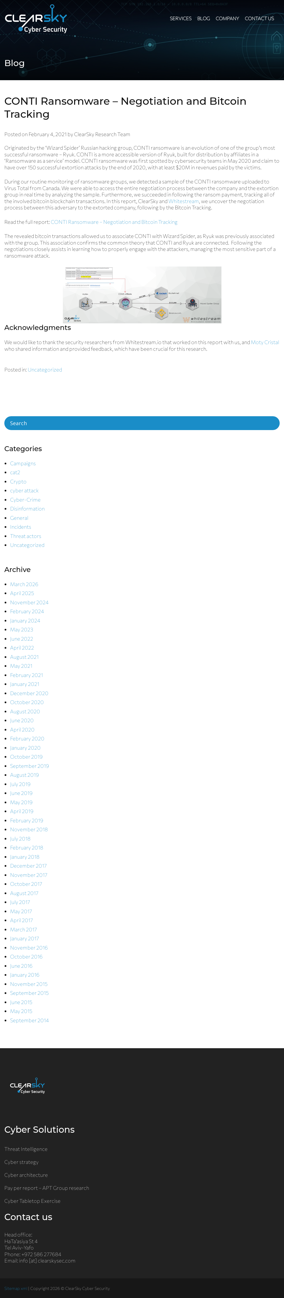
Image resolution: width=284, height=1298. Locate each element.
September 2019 (29, 766)
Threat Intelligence (26, 1149)
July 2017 (20, 902)
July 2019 (20, 784)
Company (227, 18)
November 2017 (28, 875)
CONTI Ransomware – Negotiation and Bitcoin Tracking (114, 222)
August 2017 (24, 893)
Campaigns (23, 463)
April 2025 (22, 593)
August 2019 (24, 775)
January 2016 (25, 974)
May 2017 (21, 911)
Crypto (18, 481)
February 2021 (26, 675)
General (19, 518)
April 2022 (22, 647)
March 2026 (24, 584)
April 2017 (21, 920)
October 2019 (26, 756)
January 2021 (24, 684)
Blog (203, 18)
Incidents (20, 527)
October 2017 (26, 884)
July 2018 (20, 838)
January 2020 (25, 747)
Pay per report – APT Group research (46, 1188)
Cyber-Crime (25, 499)
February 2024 (27, 611)
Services (180, 18)
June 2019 (21, 793)
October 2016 (26, 956)
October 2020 (27, 702)
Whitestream (183, 201)
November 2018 (29, 829)
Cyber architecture (26, 1175)
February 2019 (26, 820)
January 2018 (25, 857)
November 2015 (29, 984)
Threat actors (25, 536)
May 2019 (21, 802)
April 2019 (21, 811)
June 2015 (21, 1002)
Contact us (259, 18)
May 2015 (21, 1011)
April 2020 (22, 729)
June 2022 (21, 638)
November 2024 (29, 602)
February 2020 (27, 738)
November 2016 (29, 947)
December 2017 (28, 865)
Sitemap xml (15, 1288)
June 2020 (22, 720)
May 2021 (21, 666)
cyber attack (24, 490)
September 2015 (29, 993)
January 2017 (24, 938)
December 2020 (29, 693)
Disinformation (27, 508)
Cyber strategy (21, 1162)
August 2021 (24, 657)
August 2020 (25, 711)
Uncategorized (45, 369)
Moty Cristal (265, 342)
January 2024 (25, 620)
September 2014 (29, 1020)
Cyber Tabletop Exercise (32, 1201)
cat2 (15, 472)
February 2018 (26, 847)
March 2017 (23, 929)
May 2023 (21, 629)
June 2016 (21, 966)
